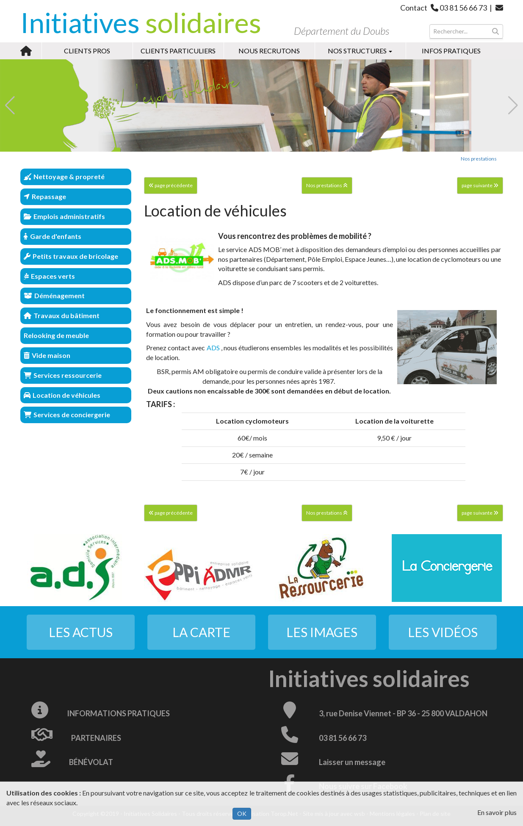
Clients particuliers (178, 51)
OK (241, 813)
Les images (321, 632)
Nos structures (360, 51)
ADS (213, 348)
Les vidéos (443, 632)
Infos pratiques (451, 51)
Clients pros (87, 51)
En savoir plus (497, 812)
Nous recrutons (269, 51)
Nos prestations (479, 158)
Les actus (81, 632)
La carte (201, 632)
